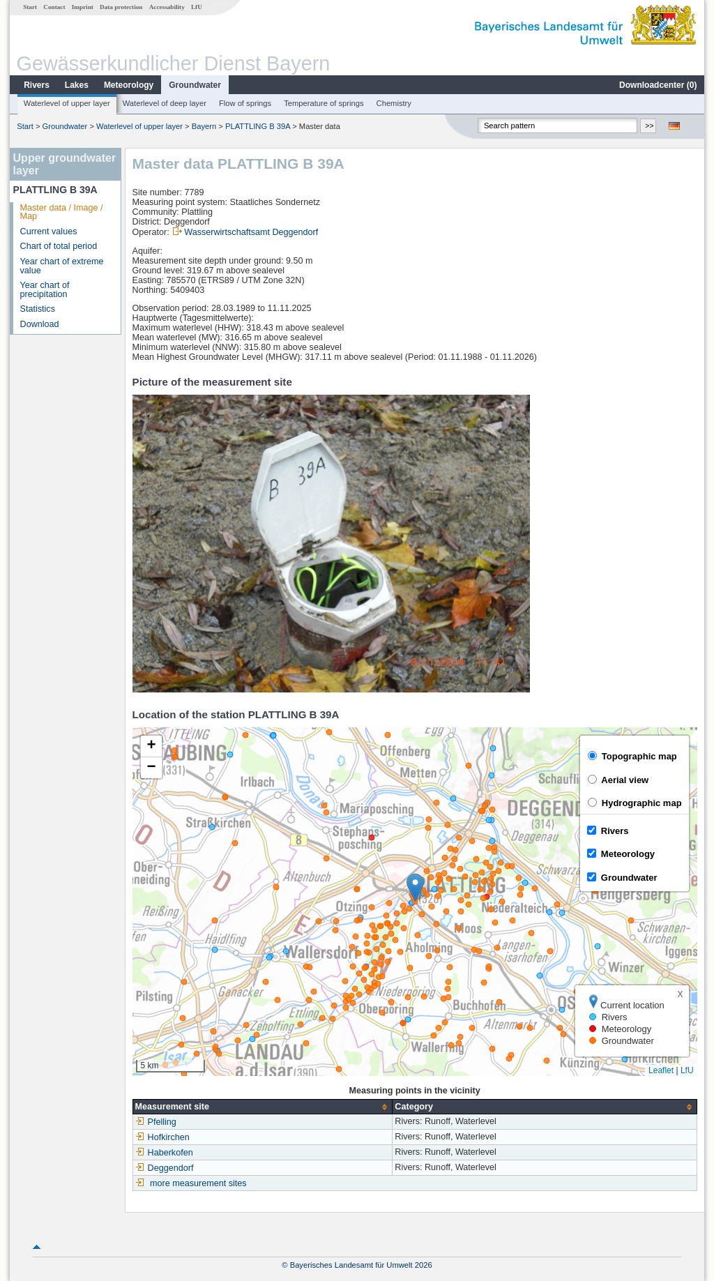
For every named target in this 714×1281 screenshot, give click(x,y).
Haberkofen (164, 1153)
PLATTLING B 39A (257, 126)
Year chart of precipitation (45, 289)
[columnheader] (262, 1107)
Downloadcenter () (658, 85)
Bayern (204, 126)
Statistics (37, 309)
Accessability (167, 6)
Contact (54, 6)
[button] (415, 887)
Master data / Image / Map (61, 212)
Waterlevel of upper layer (67, 103)
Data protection (121, 6)
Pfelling (155, 1122)
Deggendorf (164, 1168)
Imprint (82, 6)
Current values (48, 231)
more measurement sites (198, 1183)
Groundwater (195, 85)
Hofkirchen (162, 1137)
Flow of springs (245, 103)
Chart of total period (59, 246)
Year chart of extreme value (62, 266)
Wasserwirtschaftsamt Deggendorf (251, 232)
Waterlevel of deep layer (164, 103)
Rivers (37, 85)
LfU (196, 6)
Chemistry (394, 103)
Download (39, 324)
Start (30, 6)
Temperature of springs (323, 103)
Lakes (77, 85)
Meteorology (128, 85)
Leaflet (661, 1070)
